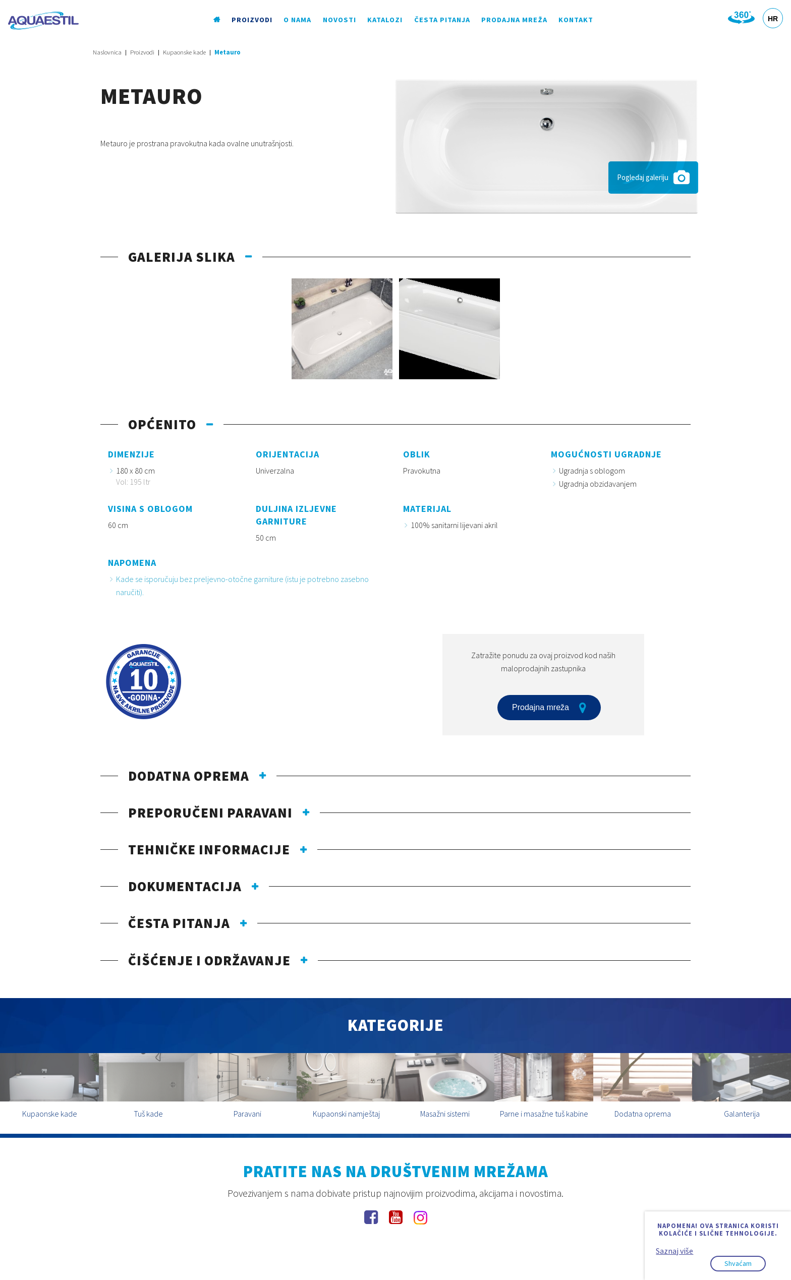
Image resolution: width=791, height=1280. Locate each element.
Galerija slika (181, 256)
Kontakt (575, 19)
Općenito (162, 424)
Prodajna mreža (514, 19)
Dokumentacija (185, 886)
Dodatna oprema (188, 775)
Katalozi (385, 19)
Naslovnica (107, 52)
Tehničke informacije (209, 849)
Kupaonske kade (184, 52)
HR (773, 19)
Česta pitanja (442, 19)
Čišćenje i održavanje (209, 960)
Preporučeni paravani (210, 812)
